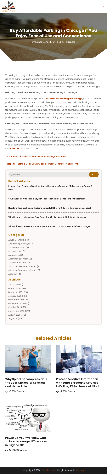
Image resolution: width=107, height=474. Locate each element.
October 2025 (15, 307)
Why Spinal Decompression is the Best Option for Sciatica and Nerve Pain (26, 382)
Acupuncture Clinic (17, 262)
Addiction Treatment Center (22, 266)
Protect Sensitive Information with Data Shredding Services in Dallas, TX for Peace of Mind (77, 382)
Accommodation (16, 247)
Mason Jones (42, 42)
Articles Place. (49, 470)
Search (93, 174)
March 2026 (14, 288)
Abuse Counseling (17, 239)
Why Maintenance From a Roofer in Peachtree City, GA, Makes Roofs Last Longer (49, 226)
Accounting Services (18, 258)
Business (70, 42)
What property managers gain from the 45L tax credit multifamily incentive (47, 217)
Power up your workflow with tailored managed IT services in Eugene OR (26, 441)
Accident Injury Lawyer (19, 243)
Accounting (14, 255)
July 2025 (12, 318)
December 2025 (16, 299)
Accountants (14, 251)
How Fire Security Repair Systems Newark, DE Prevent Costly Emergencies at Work (49, 208)
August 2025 (14, 314)
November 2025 (16, 303)
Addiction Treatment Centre (22, 270)
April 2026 (13, 284)
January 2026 (14, 296)
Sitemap (80, 470)
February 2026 (15, 292)
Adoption (12, 274)
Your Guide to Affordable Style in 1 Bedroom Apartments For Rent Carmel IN (46, 198)
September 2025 (16, 311)
